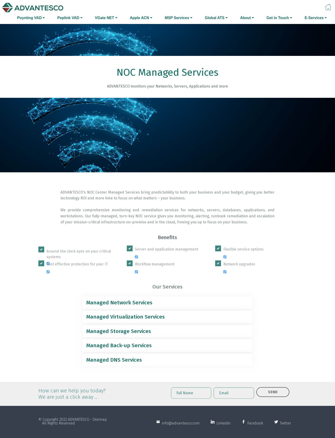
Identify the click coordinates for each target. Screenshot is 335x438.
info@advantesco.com (180, 427)
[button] (167, 302)
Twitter (284, 427)
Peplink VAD (68, 18)
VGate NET (104, 18)
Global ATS (214, 18)
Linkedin (222, 427)
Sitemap (100, 423)
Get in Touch (278, 18)
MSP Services (177, 18)
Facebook (254, 427)
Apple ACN (139, 18)
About (245, 18)
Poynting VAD (29, 18)
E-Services (314, 18)
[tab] (167, 302)
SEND (273, 397)
